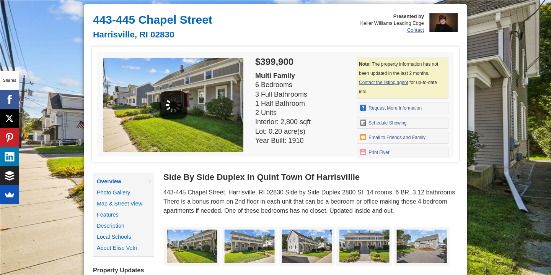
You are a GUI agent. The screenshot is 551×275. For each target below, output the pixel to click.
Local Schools (114, 237)
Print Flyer (375, 152)
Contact (415, 30)
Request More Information (391, 108)
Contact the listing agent (383, 82)
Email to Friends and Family (392, 137)
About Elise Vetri (117, 248)
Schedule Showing (383, 123)
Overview (109, 181)
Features (108, 215)
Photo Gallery (113, 192)
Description (110, 226)
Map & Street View (119, 204)
